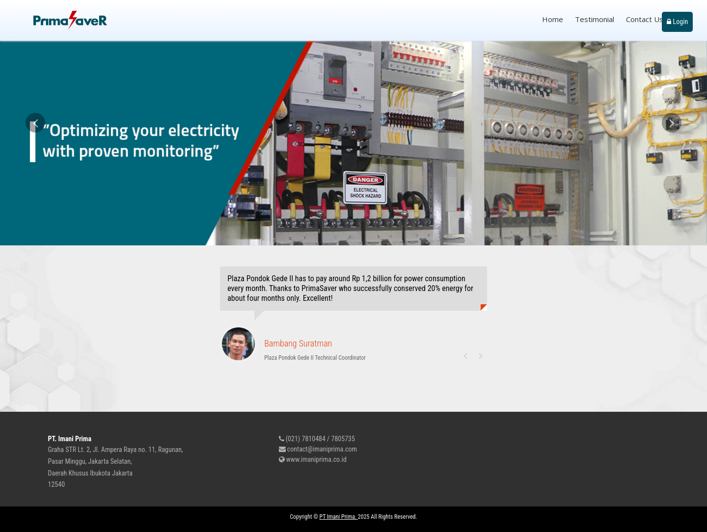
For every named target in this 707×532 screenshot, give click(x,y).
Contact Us (644, 19)
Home (552, 19)
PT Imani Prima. (339, 516)
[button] (35, 179)
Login (677, 22)
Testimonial (594, 19)
